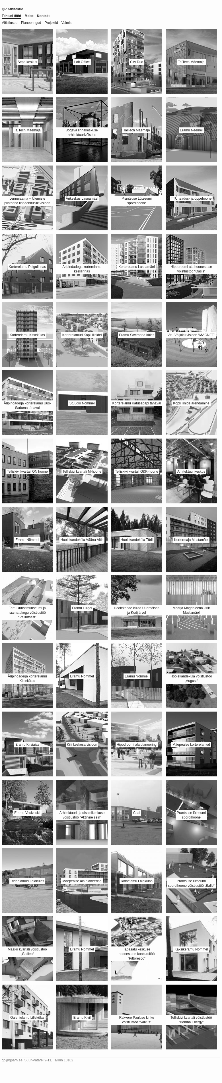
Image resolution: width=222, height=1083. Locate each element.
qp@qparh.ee (12, 1060)
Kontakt (43, 16)
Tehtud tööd (11, 16)
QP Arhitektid (12, 9)
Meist (29, 16)
